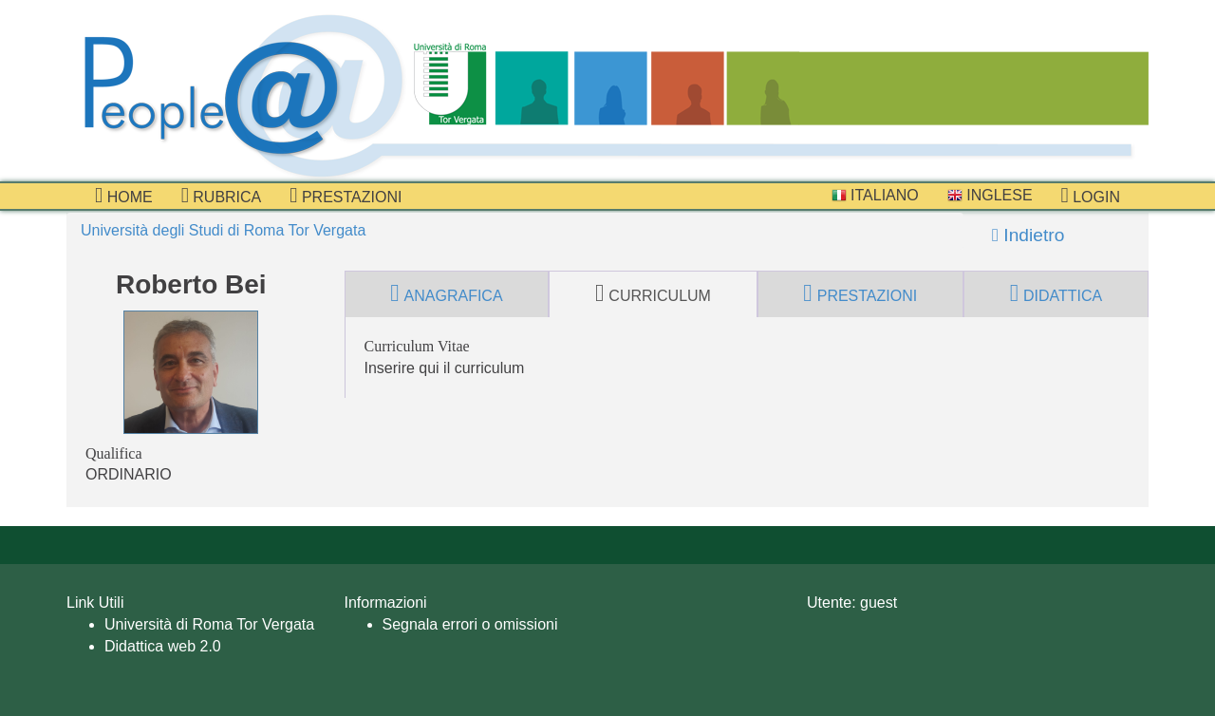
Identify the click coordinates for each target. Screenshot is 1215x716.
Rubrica (221, 195)
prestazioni (346, 195)
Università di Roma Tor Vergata (209, 624)
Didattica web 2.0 (162, 646)
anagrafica (446, 293)
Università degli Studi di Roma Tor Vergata (223, 230)
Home (124, 195)
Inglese (990, 195)
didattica (1056, 293)
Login (1090, 195)
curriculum (653, 293)
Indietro (1028, 235)
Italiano (875, 195)
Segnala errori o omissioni (470, 624)
